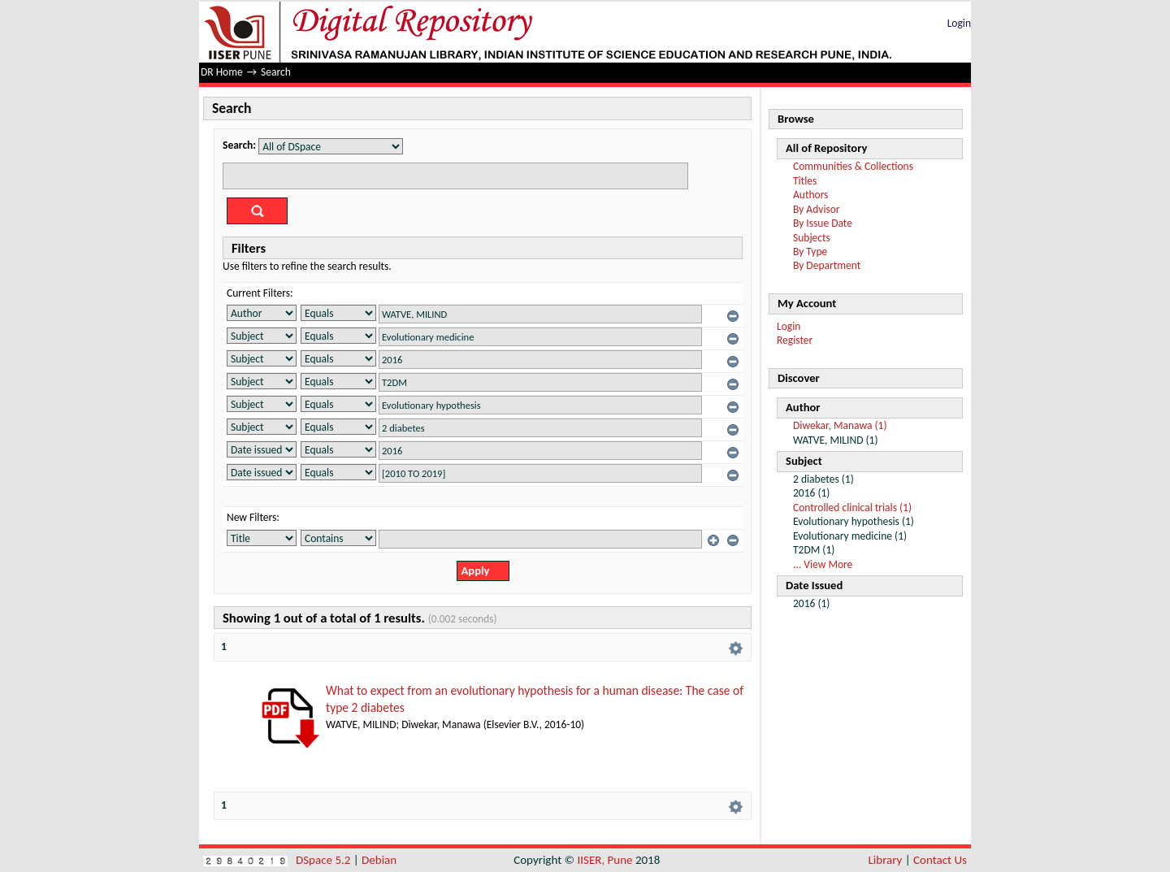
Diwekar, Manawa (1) (840, 425)
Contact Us (940, 859)
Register (794, 340)
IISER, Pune (604, 859)
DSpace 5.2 (324, 859)
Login (959, 23)
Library (886, 859)
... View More (822, 564)
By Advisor (816, 209)
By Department (826, 265)
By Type (810, 251)
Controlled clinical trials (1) (852, 507)
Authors (810, 195)
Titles (805, 181)
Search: (239, 145)
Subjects (811, 238)
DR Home (222, 72)
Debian (379, 859)
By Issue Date (822, 223)
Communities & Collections (853, 166)
